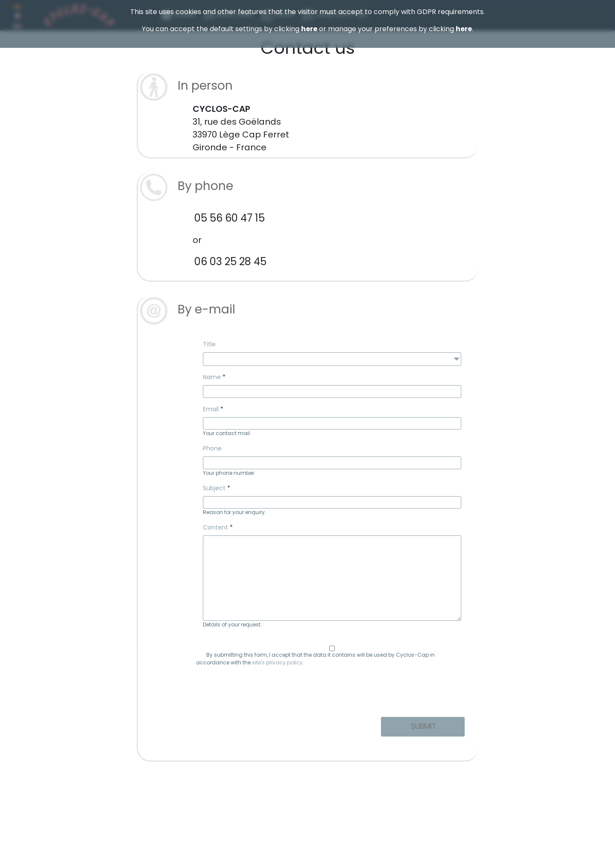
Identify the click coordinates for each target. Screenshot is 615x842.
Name (212, 377)
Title (209, 344)
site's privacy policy (277, 662)
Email (211, 409)
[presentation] (332, 693)
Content (215, 527)
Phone (212, 448)
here (309, 29)
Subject (214, 488)
